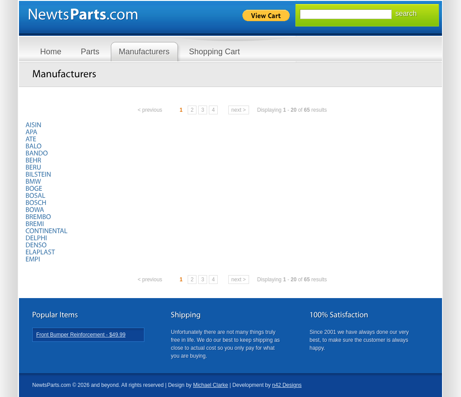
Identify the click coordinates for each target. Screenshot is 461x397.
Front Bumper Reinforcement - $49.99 (80, 335)
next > (238, 110)
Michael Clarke (210, 385)
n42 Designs (287, 385)
